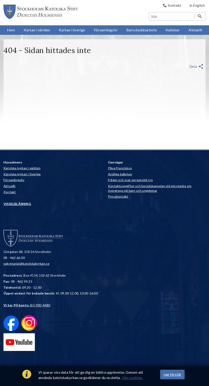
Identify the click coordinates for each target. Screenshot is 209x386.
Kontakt (9, 192)
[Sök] (172, 16)
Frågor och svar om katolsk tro (130, 180)
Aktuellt (9, 186)
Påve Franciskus (120, 168)
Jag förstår (172, 374)
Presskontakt (118, 196)
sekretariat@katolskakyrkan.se (26, 263)
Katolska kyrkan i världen (21, 168)
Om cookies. (132, 377)
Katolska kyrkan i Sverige (22, 174)
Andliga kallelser (120, 174)
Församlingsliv (13, 180)
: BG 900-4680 (26, 305)
